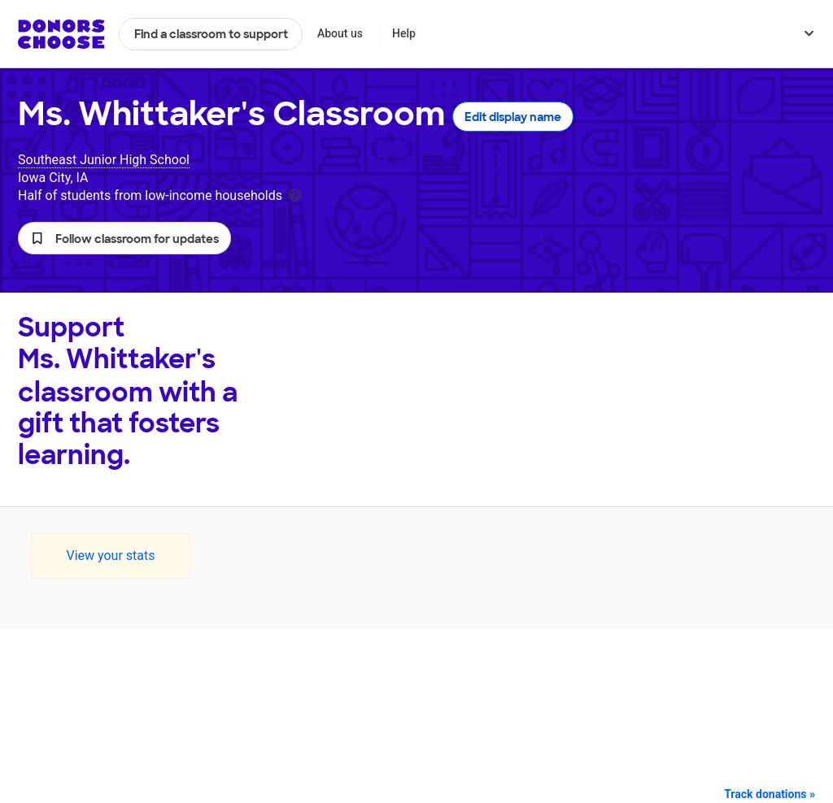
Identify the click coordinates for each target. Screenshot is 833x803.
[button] (124, 238)
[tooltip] (294, 194)
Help (404, 33)
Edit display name (512, 117)
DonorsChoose (61, 34)
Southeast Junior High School (104, 159)
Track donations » (769, 794)
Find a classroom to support (211, 34)
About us (340, 33)
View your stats (110, 555)
